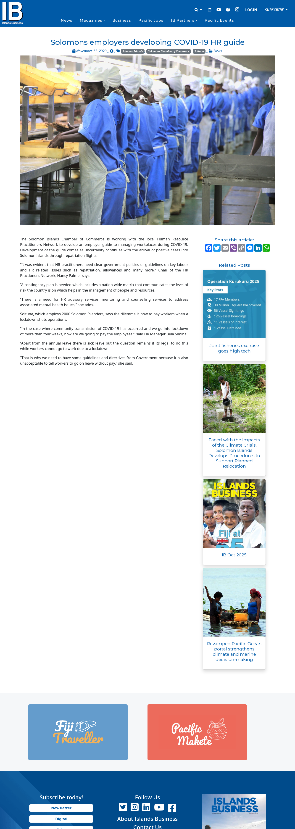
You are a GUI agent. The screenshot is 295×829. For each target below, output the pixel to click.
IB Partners (182, 20)
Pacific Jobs (150, 20)
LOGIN (251, 9)
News (66, 20)
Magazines (91, 20)
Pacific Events (219, 20)
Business (121, 20)
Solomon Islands (132, 51)
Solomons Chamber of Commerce (168, 51)
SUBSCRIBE (275, 9)
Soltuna (199, 51)
